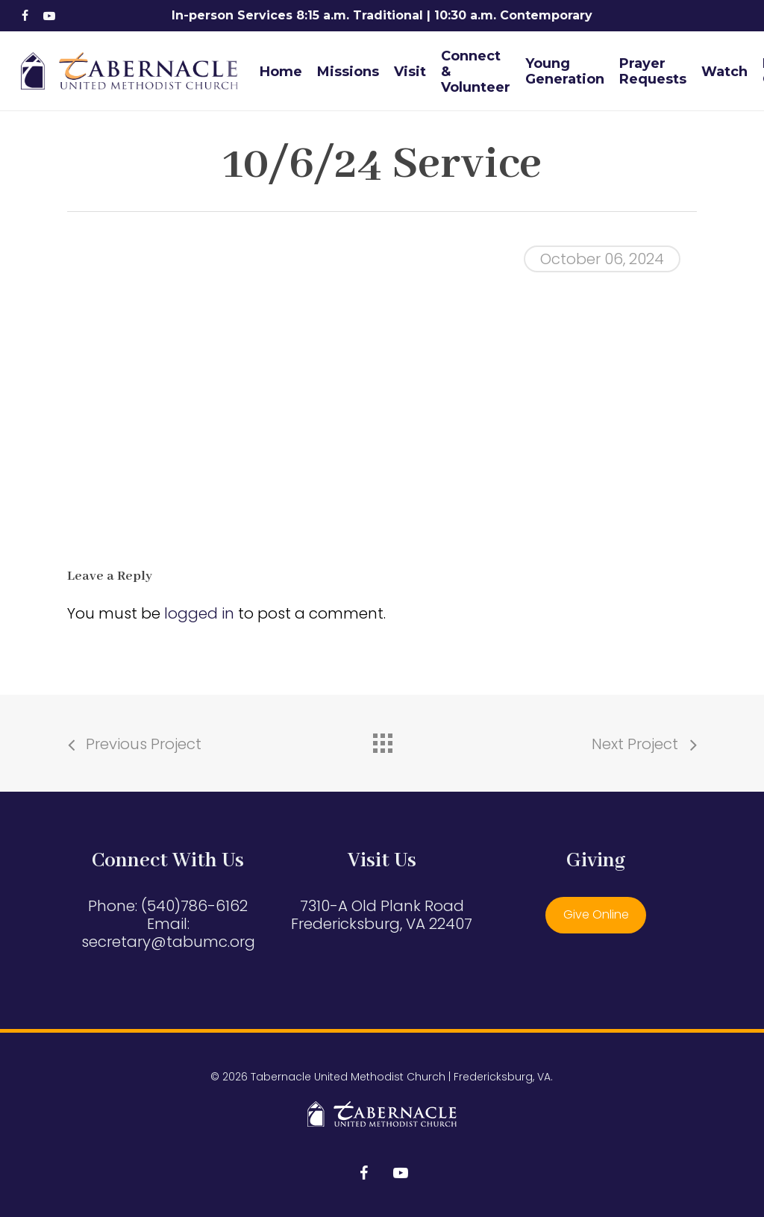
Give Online (596, 914)
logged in (199, 613)
